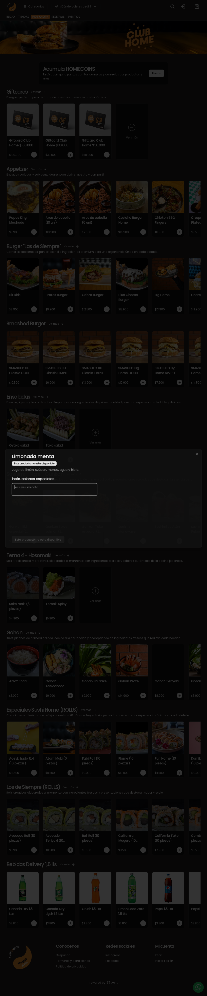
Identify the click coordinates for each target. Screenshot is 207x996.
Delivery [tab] (72, 479)
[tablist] (103, 479)
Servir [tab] (134, 479)
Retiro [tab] (103, 479)
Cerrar (103, 527)
